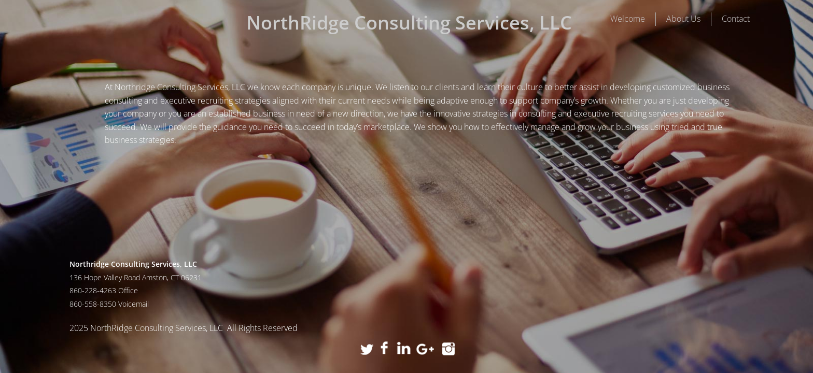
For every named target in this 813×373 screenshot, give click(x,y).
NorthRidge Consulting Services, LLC (409, 22)
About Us (683, 18)
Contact (736, 18)
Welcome (627, 18)
